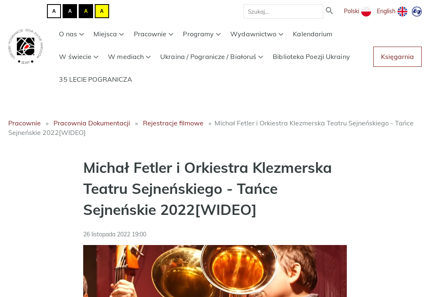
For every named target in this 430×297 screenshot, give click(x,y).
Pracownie (154, 34)
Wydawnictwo (256, 34)
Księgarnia (397, 56)
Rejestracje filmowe (173, 123)
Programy (202, 34)
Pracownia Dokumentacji (92, 123)
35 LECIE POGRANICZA (95, 79)
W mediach (129, 56)
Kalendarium (312, 34)
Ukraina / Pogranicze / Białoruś (211, 56)
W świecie (78, 56)
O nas (71, 34)
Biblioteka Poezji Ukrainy (311, 56)
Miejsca (108, 34)
